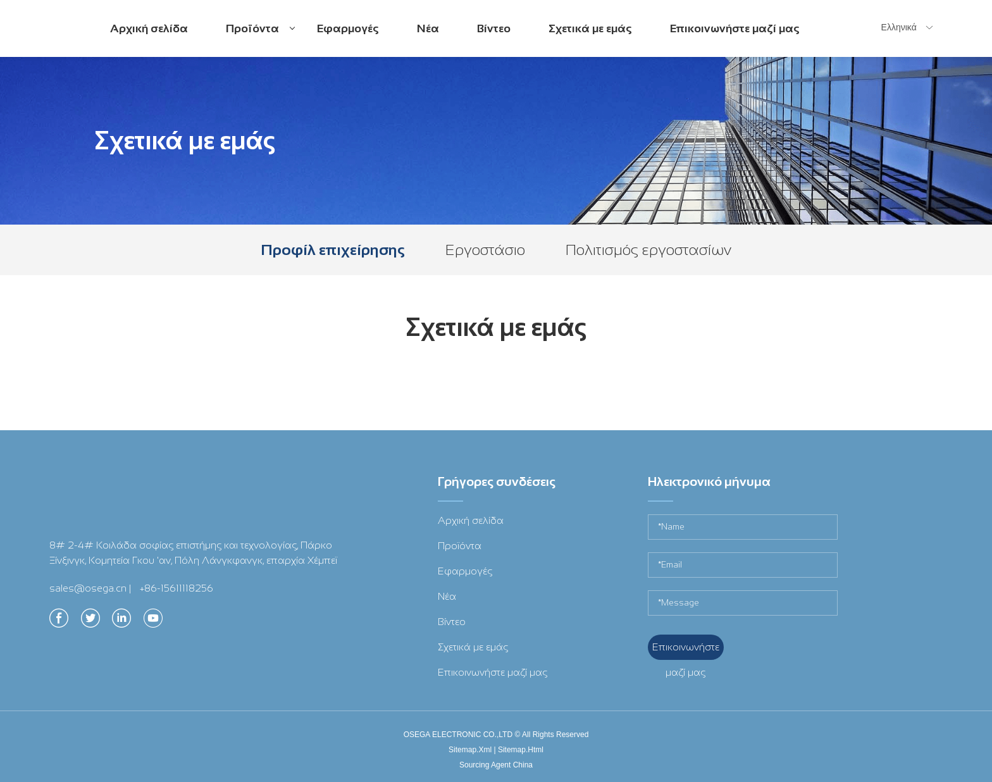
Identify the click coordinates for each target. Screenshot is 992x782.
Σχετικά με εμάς (590, 28)
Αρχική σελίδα (149, 28)
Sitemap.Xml (470, 749)
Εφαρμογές (348, 28)
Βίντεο (494, 28)
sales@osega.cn (88, 588)
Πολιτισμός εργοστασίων (648, 249)
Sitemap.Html (520, 749)
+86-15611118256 (176, 588)
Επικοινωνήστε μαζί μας (735, 28)
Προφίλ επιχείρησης (333, 249)
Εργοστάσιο (485, 249)
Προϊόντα (260, 39)
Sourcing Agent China (496, 764)
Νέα (428, 28)
